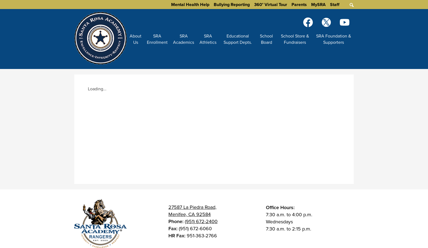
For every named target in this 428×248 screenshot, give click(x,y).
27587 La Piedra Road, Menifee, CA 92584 (192, 211)
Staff (334, 4)
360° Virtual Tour (270, 4)
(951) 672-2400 (201, 221)
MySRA (318, 4)
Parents (299, 4)
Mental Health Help (190, 4)
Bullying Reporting (232, 4)
